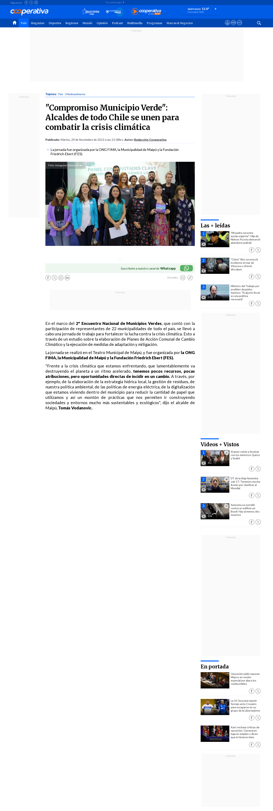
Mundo (87, 23)
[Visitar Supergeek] (239, 26)
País (24, 23)
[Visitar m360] (233, 26)
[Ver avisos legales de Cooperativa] (227, 26)
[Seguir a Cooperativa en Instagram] (36, 2)
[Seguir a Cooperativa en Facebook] (26, 2)
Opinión (102, 23)
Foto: (51, 165)
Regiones (71, 23)
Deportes (55, 23)
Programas (154, 23)
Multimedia (134, 23)
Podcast (117, 23)
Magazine (37, 23)
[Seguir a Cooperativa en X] (31, 2)
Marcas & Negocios (179, 23)
